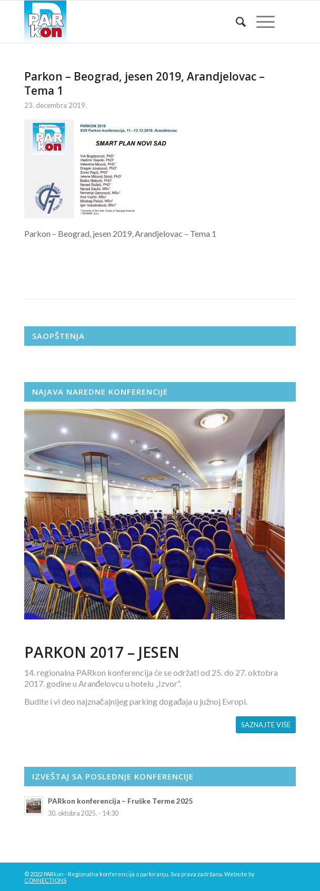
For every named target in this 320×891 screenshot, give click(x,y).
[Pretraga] (235, 22)
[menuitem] (235, 22)
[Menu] (260, 22)
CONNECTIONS (45, 880)
